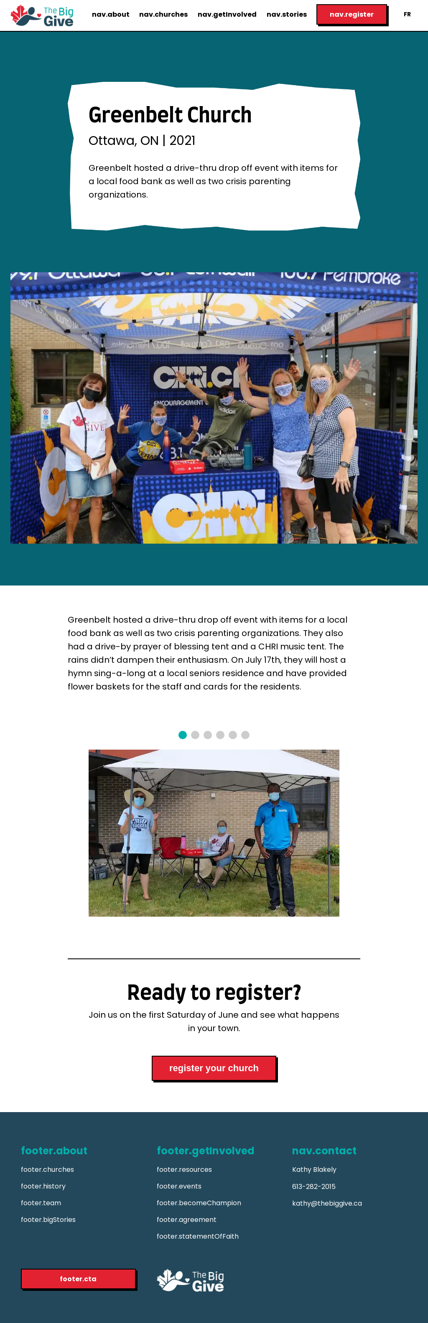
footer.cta (78, 1279)
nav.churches (163, 14)
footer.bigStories (48, 1219)
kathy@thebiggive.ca (327, 1203)
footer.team (41, 1203)
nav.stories (287, 14)
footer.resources (184, 1169)
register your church (214, 1068)
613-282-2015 (314, 1186)
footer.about (54, 1151)
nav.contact (324, 1151)
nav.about (111, 14)
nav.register (352, 14)
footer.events (179, 1186)
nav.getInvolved (227, 14)
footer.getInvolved (206, 1151)
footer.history (43, 1186)
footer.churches (47, 1169)
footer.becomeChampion (199, 1203)
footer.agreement (187, 1219)
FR (407, 14)
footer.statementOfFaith (198, 1236)
